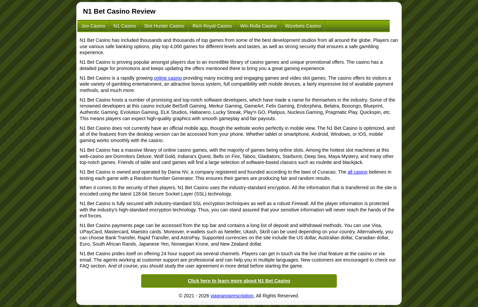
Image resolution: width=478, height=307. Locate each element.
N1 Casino (125, 26)
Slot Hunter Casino (164, 26)
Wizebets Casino (303, 26)
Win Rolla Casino (258, 26)
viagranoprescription (232, 295)
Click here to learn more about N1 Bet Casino (239, 280)
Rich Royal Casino (212, 26)
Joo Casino (93, 26)
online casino (168, 78)
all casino (357, 172)
